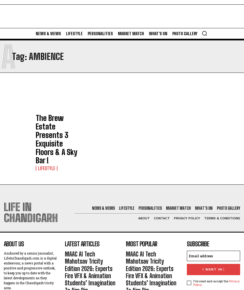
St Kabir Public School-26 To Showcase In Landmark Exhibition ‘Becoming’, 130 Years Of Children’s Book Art (89, 238)
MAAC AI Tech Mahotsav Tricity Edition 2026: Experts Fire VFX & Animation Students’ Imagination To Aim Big (91, 214)
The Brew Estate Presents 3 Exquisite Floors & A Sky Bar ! (54, 123)
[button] (204, 33)
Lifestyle (44, 134)
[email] (213, 209)
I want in (213, 222)
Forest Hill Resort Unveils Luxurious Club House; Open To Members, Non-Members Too (91, 259)
